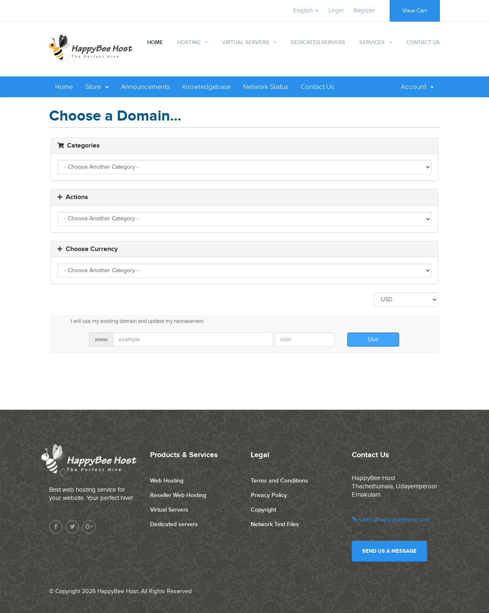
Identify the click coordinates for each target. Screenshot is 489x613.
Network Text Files (275, 524)
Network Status (265, 87)
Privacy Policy (269, 495)
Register (364, 10)
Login (335, 10)
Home (155, 42)
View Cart (415, 10)
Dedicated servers (174, 524)
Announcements (145, 87)
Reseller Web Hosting (178, 495)
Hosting (188, 42)
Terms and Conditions (279, 480)
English (306, 10)
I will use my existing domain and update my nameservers (130, 321)
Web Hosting (166, 480)
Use (373, 339)
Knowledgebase (206, 87)
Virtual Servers (245, 42)
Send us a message (389, 551)
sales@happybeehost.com (391, 519)
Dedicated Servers (318, 42)
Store (97, 87)
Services (372, 42)
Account (417, 87)
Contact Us (423, 42)
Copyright (263, 509)
